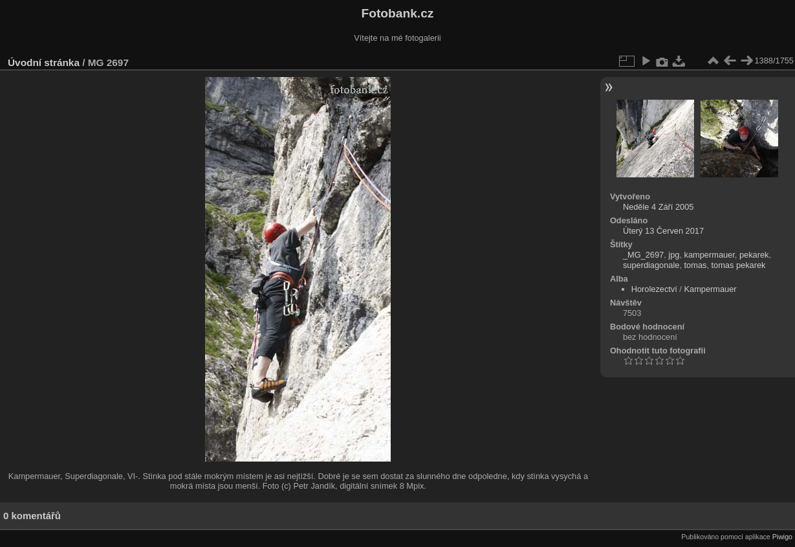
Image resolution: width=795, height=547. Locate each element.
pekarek (754, 255)
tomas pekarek (739, 265)
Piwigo (782, 537)
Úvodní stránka (44, 62)
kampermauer (709, 255)
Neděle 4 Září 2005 (658, 207)
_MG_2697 (643, 255)
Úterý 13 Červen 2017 (663, 231)
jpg (673, 255)
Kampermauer (710, 289)
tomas (695, 265)
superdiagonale (651, 265)
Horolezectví (654, 289)
